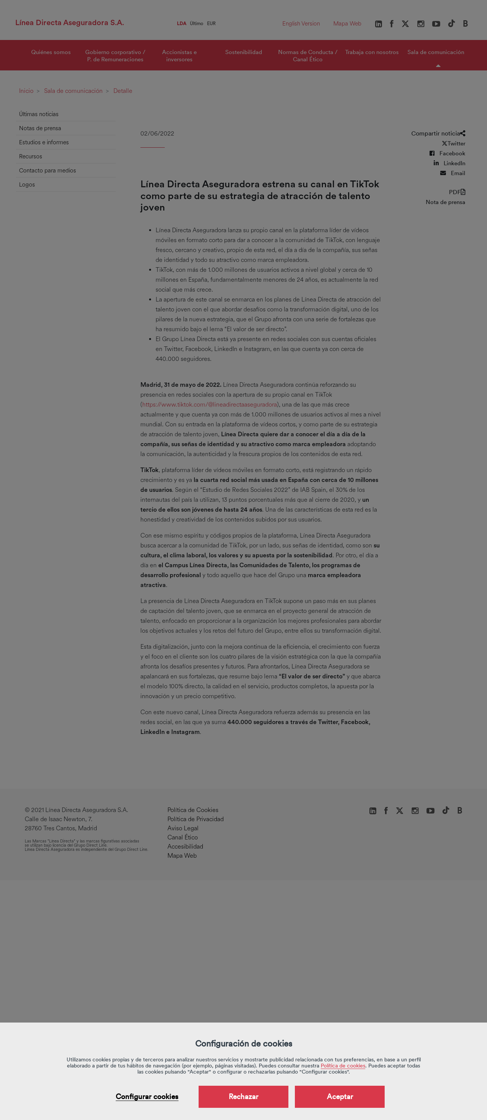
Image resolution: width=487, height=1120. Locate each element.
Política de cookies (343, 1066)
